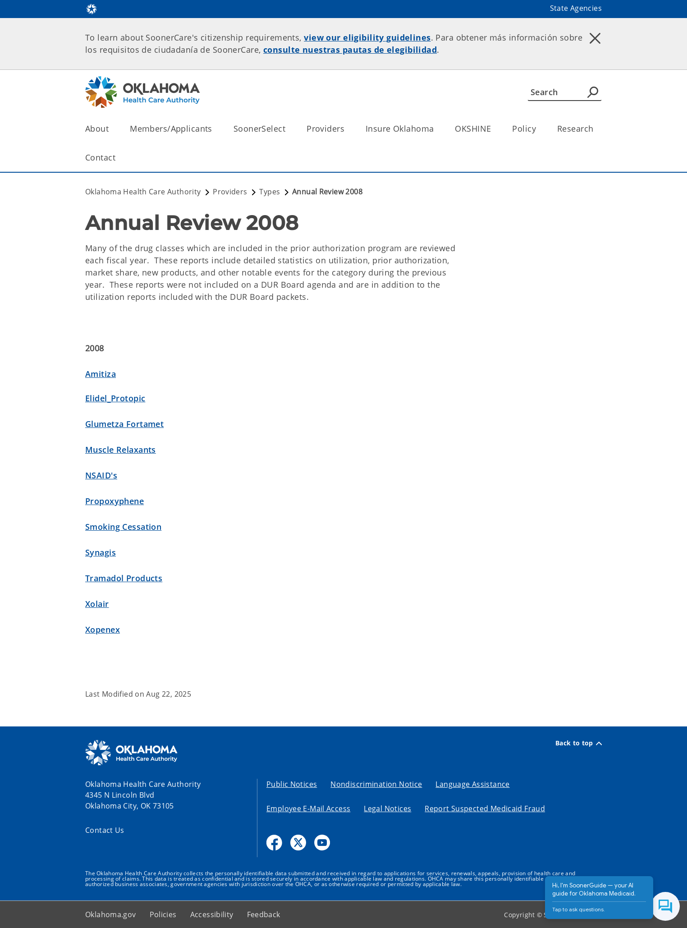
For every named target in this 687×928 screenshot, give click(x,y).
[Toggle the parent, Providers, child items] (347, 129)
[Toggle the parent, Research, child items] (596, 129)
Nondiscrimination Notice (376, 784)
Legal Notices (387, 808)
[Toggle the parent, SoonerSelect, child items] (288, 129)
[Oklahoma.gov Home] (91, 8)
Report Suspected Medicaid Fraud (485, 808)
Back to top (578, 743)
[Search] (564, 92)
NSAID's (101, 475)
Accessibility (212, 914)
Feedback (263, 914)
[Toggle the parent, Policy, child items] (539, 129)
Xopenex (102, 629)
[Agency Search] (593, 92)
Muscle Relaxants (120, 449)
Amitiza (100, 373)
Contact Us (104, 830)
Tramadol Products (123, 578)
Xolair (97, 603)
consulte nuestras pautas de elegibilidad (350, 49)
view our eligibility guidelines (367, 37)
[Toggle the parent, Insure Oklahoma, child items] (437, 129)
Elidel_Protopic (115, 398)
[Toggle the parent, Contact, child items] (118, 158)
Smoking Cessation (123, 526)
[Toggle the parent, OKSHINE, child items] (494, 129)
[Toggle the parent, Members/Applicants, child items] (215, 129)
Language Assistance (472, 784)
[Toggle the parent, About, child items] (111, 129)
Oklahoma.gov (110, 914)
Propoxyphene (114, 501)
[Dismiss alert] (595, 38)
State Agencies (576, 8)
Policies (163, 914)
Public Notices (291, 784)
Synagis (100, 552)
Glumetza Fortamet (124, 423)
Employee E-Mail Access (308, 808)
